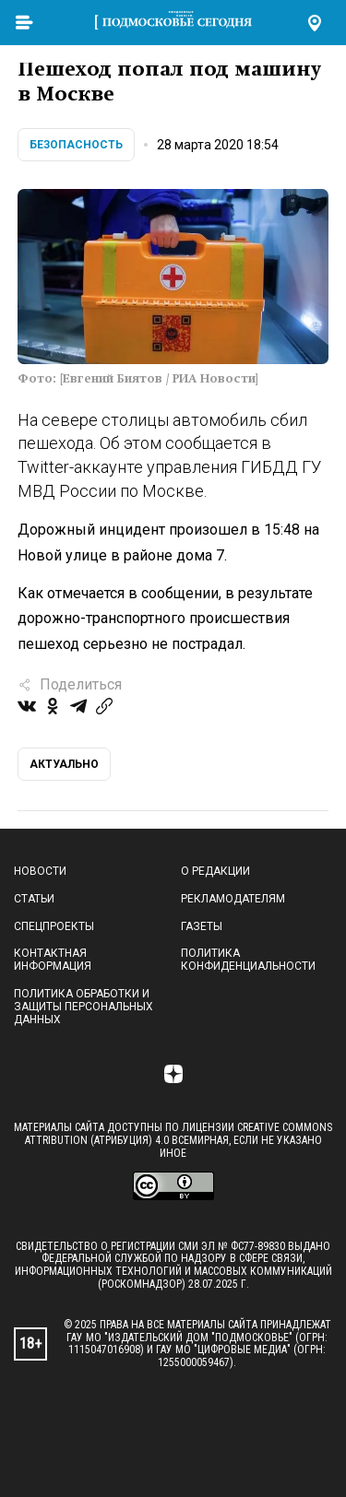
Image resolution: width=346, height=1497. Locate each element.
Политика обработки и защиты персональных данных (83, 1006)
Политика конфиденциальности (248, 959)
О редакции (215, 871)
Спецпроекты (54, 926)
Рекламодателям (233, 898)
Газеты (201, 926)
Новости (40, 871)
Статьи (34, 898)
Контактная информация (52, 959)
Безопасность (76, 144)
